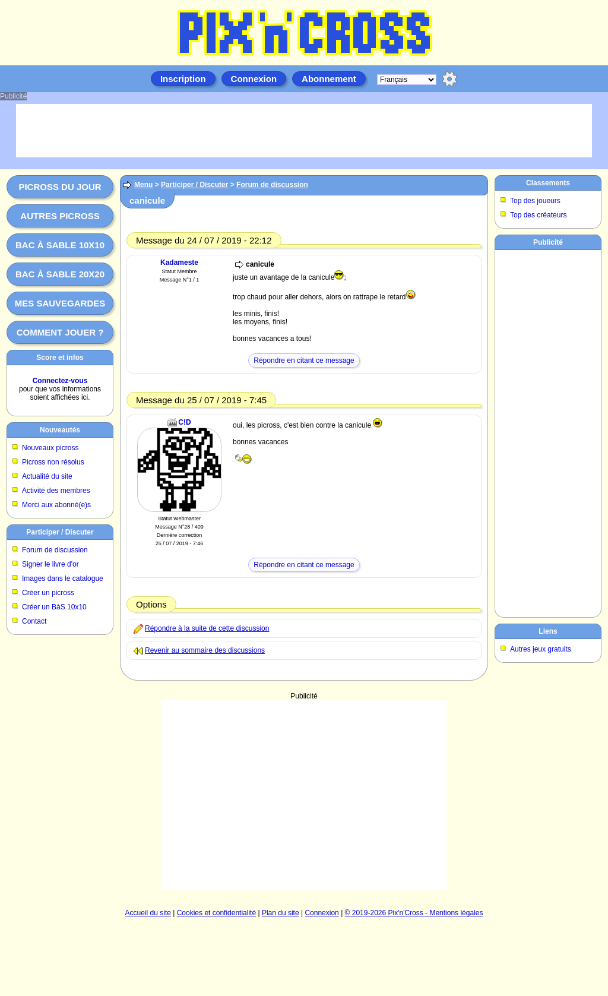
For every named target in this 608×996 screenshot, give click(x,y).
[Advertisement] (304, 795)
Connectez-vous (60, 381)
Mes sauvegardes (60, 303)
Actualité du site (47, 476)
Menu (143, 185)
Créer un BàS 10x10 (54, 607)
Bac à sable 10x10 (59, 245)
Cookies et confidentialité (216, 913)
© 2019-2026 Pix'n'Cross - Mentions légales (414, 913)
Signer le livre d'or (50, 564)
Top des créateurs (538, 215)
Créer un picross (48, 593)
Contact (34, 621)
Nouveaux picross (50, 448)
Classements (548, 183)
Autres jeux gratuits (540, 649)
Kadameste (179, 262)
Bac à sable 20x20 (59, 274)
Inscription (183, 79)
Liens (548, 631)
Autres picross (59, 216)
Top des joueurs (535, 201)
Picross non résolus (53, 462)
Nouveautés (60, 430)
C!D (184, 422)
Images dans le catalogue (62, 578)
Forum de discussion (55, 550)
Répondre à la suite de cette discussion (207, 628)
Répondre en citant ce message (304, 360)
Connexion (254, 79)
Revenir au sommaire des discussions (205, 650)
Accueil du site (148, 913)
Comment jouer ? (60, 332)
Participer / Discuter (59, 532)
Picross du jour (59, 187)
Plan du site (280, 913)
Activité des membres (56, 490)
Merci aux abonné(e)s (56, 505)
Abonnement (329, 79)
